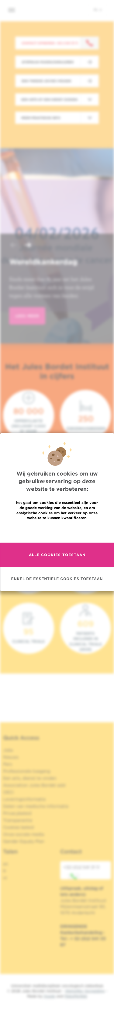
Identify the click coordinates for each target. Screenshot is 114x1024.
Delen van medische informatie (35, 806)
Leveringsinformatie (24, 799)
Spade (49, 996)
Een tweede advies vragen (46, 81)
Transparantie (17, 820)
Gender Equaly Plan (23, 841)
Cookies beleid (18, 827)
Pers (7, 764)
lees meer (27, 316)
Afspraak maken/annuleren (48, 62)
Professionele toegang (26, 771)
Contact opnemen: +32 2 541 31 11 (50, 43)
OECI (8, 792)
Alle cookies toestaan (57, 554)
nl (98, 9)
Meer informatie (57, 531)
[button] (13, 246)
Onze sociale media (23, 834)
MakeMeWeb (75, 996)
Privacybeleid (17, 813)
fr (4, 870)
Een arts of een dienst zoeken (49, 99)
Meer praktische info (40, 118)
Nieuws (11, 757)
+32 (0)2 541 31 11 (81, 872)
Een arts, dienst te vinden (30, 778)
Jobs (8, 750)
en (5, 863)
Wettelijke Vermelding (85, 991)
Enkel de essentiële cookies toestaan (57, 579)
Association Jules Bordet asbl (34, 785)
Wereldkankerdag (43, 261)
